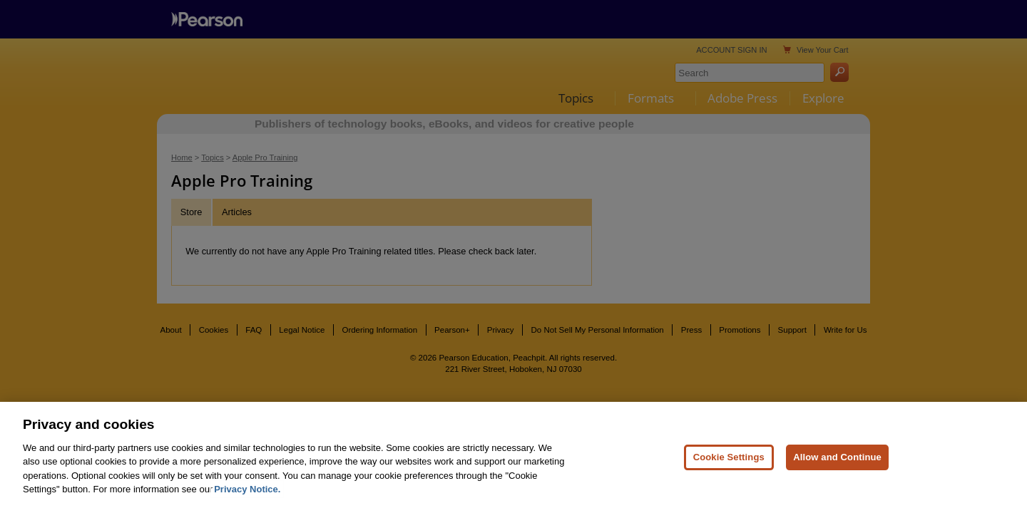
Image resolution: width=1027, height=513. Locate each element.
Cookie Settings (729, 485)
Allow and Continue (837, 485)
